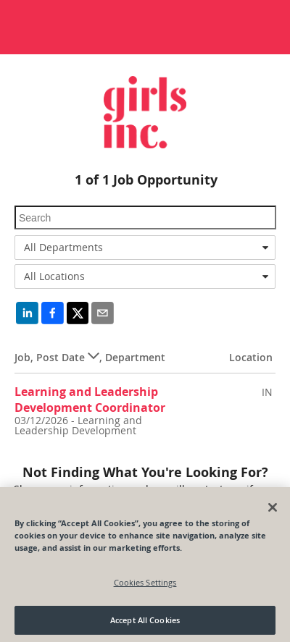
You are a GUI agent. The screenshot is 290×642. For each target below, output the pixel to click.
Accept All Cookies (145, 625)
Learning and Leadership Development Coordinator (89, 399)
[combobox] (145, 247)
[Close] (273, 512)
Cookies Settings (145, 587)
